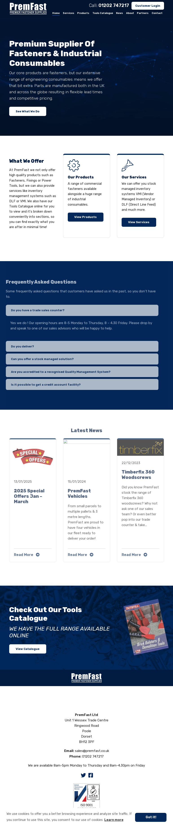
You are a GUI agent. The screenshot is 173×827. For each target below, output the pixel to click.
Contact (157, 13)
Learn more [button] (113, 820)
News (119, 13)
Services (68, 13)
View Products (85, 217)
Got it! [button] (151, 817)
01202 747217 (114, 5)
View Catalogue (27, 649)
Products (83, 13)
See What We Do (27, 111)
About (130, 13)
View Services (138, 222)
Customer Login (147, 5)
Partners (143, 13)
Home (56, 13)
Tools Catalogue (102, 13)
